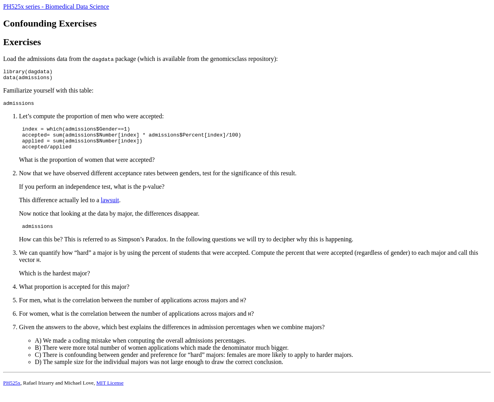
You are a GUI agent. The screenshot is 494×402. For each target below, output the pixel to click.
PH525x (12, 392)
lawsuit (110, 208)
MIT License (109, 392)
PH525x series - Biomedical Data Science (56, 6)
